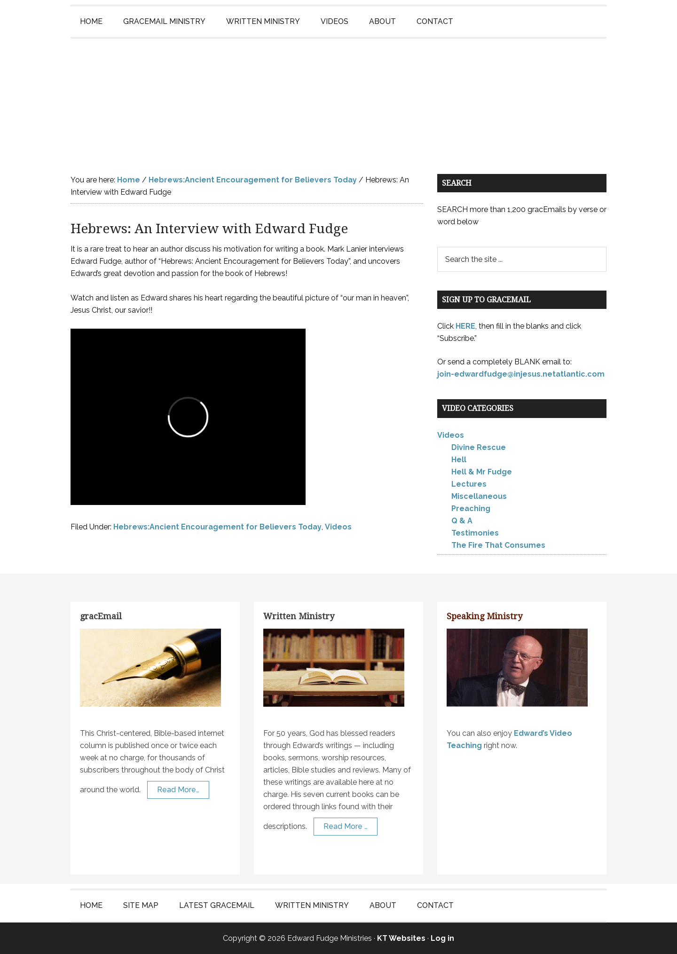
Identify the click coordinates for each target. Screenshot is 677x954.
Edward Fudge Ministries (338, 96)
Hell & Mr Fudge (481, 471)
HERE (465, 326)
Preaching (470, 508)
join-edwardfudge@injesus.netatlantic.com (521, 374)
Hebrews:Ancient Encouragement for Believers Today (217, 526)
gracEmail (101, 616)
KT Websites (401, 938)
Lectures (469, 484)
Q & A (461, 520)
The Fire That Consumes (498, 545)
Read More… (178, 789)
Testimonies (475, 532)
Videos (338, 526)
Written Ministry (298, 616)
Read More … (345, 826)
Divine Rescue (478, 447)
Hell (458, 459)
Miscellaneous (479, 496)
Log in (442, 938)
